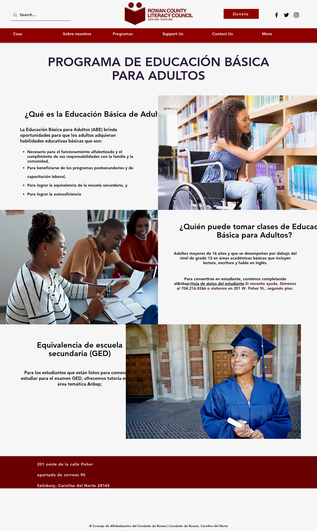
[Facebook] (276, 15)
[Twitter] (286, 15)
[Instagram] (296, 15)
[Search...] (40, 15)
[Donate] (241, 14)
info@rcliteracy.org (56, 507)
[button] (184, 34)
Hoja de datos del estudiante (217, 283)
